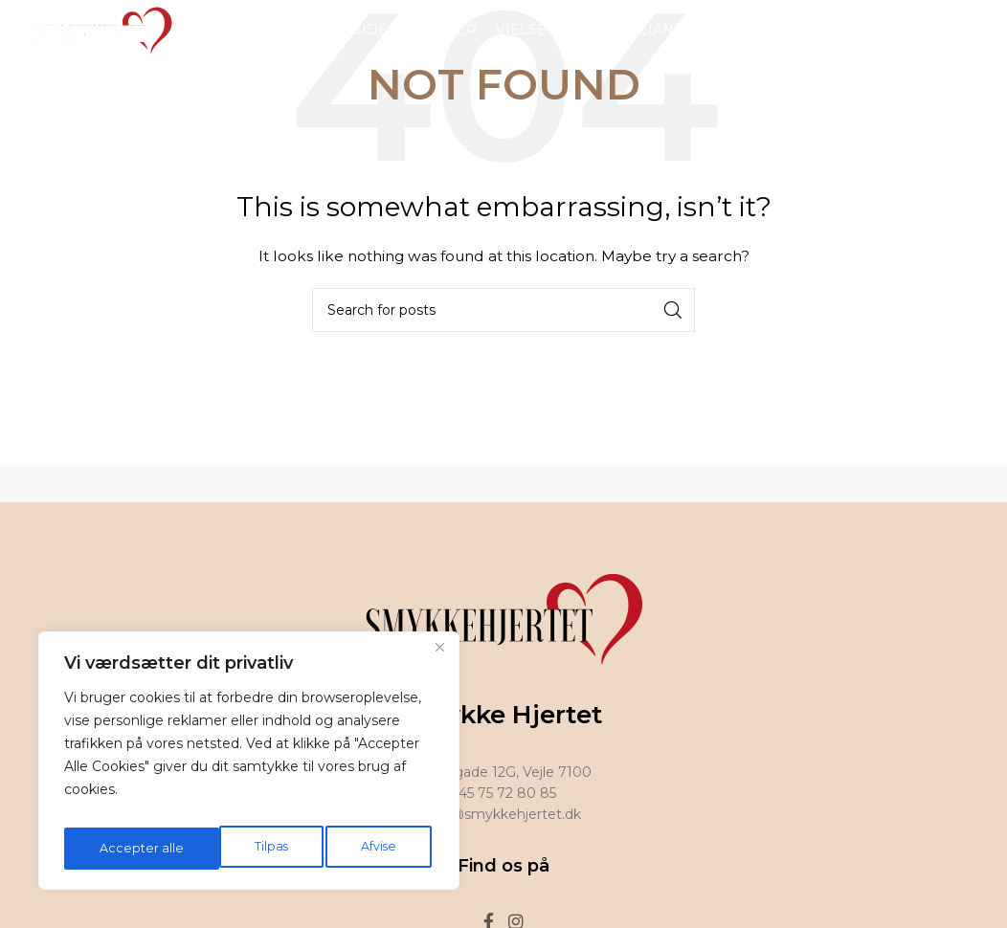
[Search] (503, 310)
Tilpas (114, 848)
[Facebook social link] (955, 42)
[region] (248, 766)
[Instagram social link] (980, 42)
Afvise (223, 848)
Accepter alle (358, 848)
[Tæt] (439, 659)
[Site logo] (95, 42)
